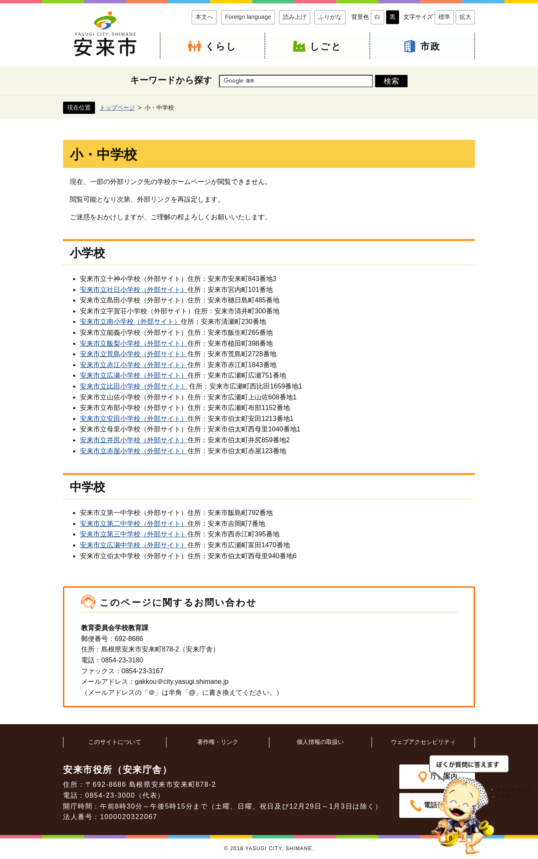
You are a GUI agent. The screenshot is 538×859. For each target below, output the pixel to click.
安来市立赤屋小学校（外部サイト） (133, 450)
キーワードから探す (171, 80)
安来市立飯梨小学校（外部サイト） (133, 343)
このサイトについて (114, 741)
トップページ (117, 107)
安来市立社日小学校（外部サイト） (133, 289)
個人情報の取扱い (320, 741)
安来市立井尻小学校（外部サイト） (133, 440)
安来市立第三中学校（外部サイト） (133, 534)
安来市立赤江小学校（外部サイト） (133, 364)
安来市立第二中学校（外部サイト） (133, 523)
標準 (444, 16)
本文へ (204, 16)
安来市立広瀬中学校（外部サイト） (133, 545)
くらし (221, 46)
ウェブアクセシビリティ (423, 741)
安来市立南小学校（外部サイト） (130, 321)
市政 (430, 46)
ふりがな (330, 16)
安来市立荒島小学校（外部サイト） (133, 353)
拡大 (465, 16)
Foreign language (248, 16)
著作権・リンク (217, 741)
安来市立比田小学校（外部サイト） (133, 386)
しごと (326, 46)
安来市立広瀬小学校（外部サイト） (133, 375)
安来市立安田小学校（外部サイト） (133, 418)
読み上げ (294, 16)
